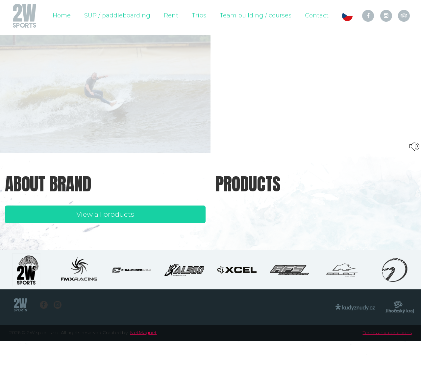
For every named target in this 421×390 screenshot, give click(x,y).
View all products (105, 214)
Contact (317, 15)
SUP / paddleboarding (117, 15)
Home (62, 15)
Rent (171, 15)
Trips (199, 15)
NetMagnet (143, 332)
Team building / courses (255, 15)
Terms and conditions (387, 332)
